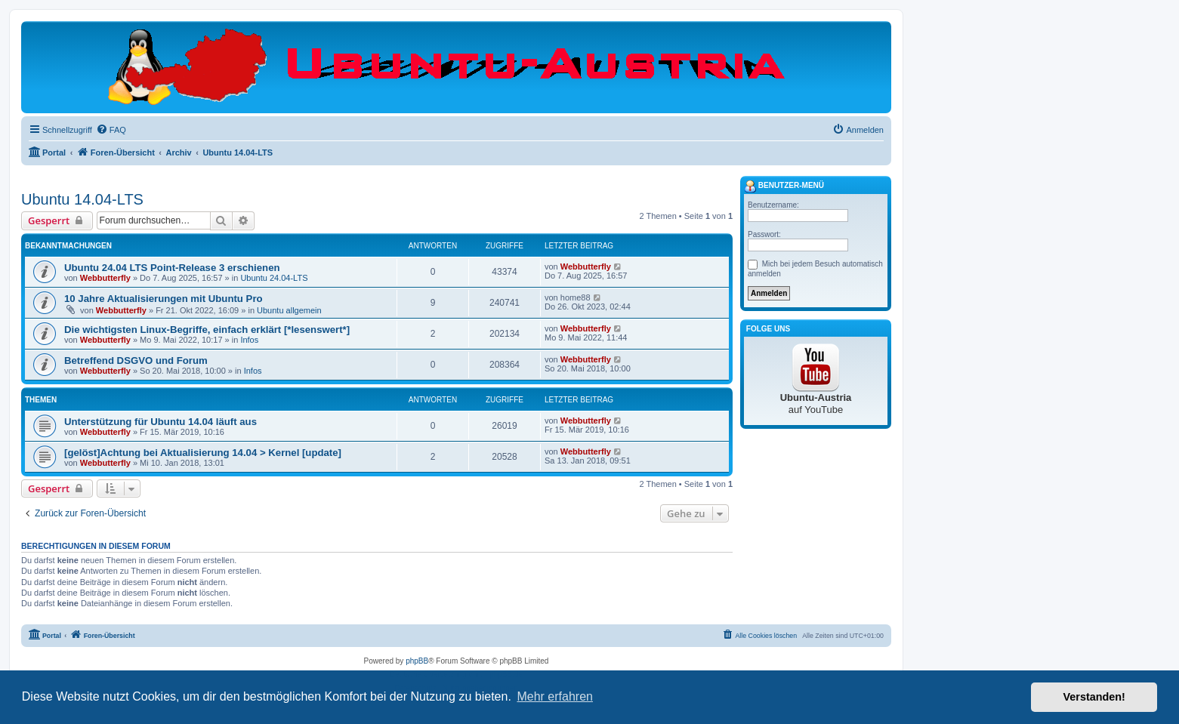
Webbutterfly (105, 277)
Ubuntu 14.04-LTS (82, 199)
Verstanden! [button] (1094, 697)
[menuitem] (111, 130)
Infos (249, 339)
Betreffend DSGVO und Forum (136, 360)
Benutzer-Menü (784, 186)
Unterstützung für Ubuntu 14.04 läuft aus (160, 421)
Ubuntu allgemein (289, 310)
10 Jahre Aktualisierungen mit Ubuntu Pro (163, 298)
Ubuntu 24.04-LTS (273, 277)
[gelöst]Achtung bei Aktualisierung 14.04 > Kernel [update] (202, 452)
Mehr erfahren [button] (555, 696)
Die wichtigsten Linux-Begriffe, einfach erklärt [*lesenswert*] (207, 329)
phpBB (417, 661)
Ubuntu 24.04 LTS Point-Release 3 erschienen (172, 267)
